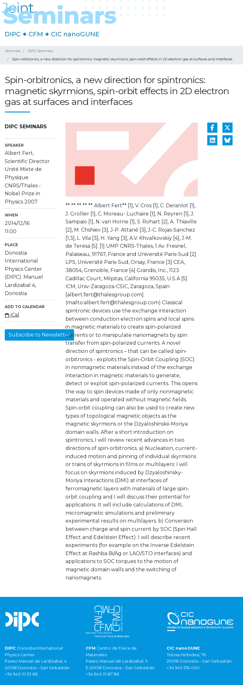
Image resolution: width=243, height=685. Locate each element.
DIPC (13, 34)
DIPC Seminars (40, 51)
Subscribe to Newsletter (39, 335)
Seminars (13, 51)
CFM (35, 34)
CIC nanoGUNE (75, 34)
